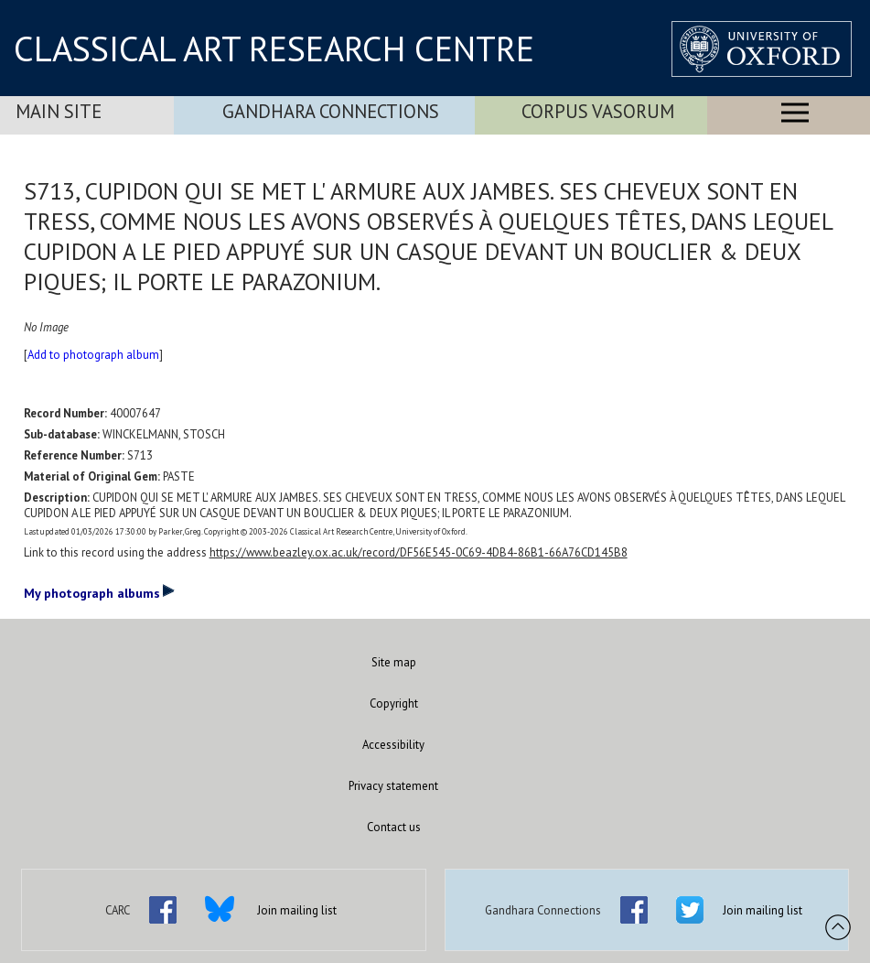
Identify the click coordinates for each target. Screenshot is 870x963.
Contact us (394, 827)
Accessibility (393, 744)
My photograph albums (99, 592)
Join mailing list (297, 910)
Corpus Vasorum (597, 111)
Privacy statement (393, 786)
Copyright (394, 703)
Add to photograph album (93, 354)
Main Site (59, 111)
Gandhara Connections (330, 111)
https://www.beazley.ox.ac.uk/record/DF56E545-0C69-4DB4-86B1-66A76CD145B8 (418, 552)
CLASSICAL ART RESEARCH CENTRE (274, 48)
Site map (393, 662)
